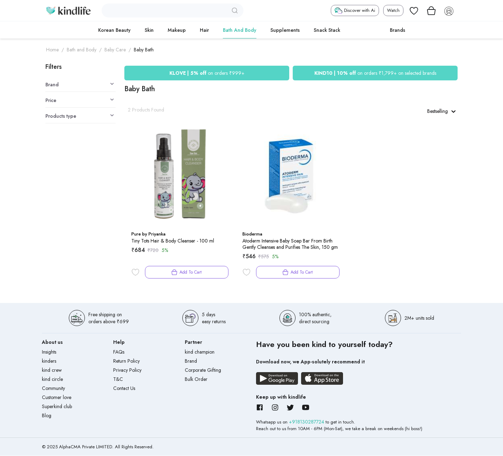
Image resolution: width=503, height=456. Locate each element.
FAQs (118, 352)
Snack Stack (327, 30)
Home (52, 49)
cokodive (365, 30)
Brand (191, 361)
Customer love (56, 397)
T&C (118, 379)
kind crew (52, 370)
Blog (46, 415)
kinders (49, 361)
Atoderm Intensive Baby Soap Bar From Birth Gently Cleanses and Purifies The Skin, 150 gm (290, 244)
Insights (49, 352)
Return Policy (126, 361)
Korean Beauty (114, 30)
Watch (393, 10)
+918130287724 (307, 422)
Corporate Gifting (203, 370)
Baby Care (115, 49)
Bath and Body (239, 30)
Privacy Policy (127, 370)
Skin (149, 30)
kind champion (199, 352)
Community (53, 388)
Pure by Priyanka (148, 234)
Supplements (285, 30)
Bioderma (252, 234)
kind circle (52, 379)
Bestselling (441, 111)
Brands (397, 30)
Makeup (177, 30)
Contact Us (124, 388)
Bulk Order (196, 379)
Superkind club (57, 406)
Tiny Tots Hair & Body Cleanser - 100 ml (172, 241)
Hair (204, 30)
